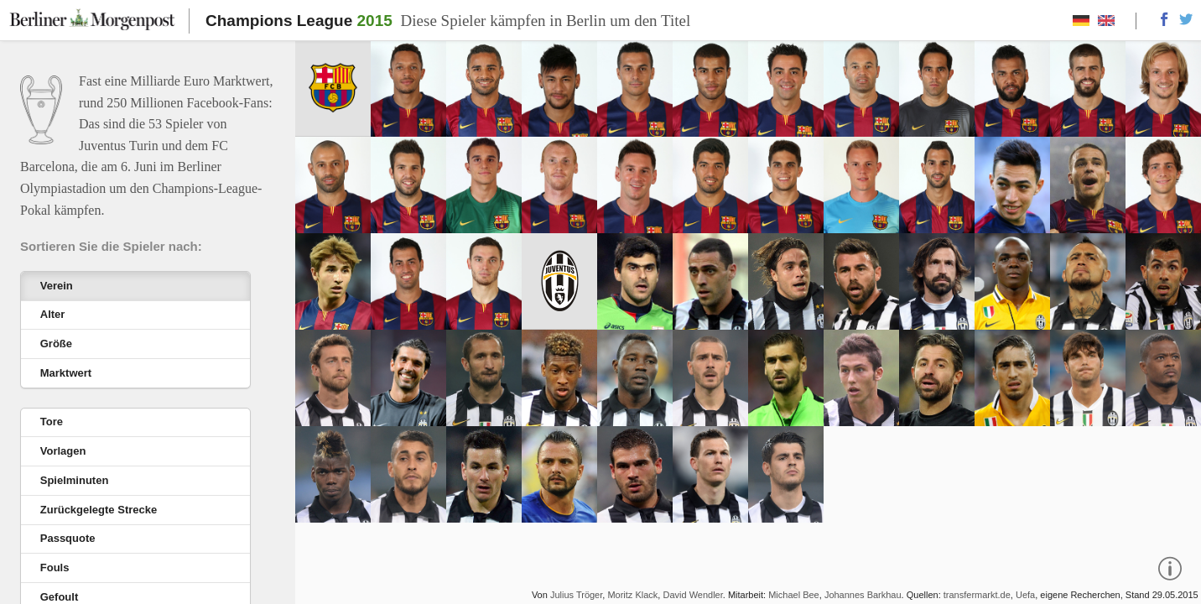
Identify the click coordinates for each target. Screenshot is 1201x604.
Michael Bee (793, 595)
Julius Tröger (576, 595)
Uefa (1025, 595)
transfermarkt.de (977, 595)
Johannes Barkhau (863, 595)
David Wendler (692, 595)
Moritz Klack (632, 595)
